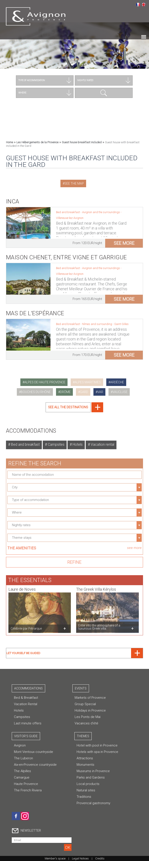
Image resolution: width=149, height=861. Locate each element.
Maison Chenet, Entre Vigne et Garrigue (66, 255)
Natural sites (86, 790)
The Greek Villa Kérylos (96, 587)
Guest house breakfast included (82, 142)
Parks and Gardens (91, 777)
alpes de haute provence (44, 382)
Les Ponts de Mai (88, 717)
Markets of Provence (90, 698)
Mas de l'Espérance (35, 311)
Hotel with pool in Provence (97, 745)
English (143, 4)
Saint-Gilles (121, 322)
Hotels (77, 442)
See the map (74, 183)
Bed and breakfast (25, 442)
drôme (65, 392)
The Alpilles (22, 771)
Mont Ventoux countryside (33, 752)
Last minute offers (27, 723)
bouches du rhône (36, 392)
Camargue (21, 777)
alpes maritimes (88, 382)
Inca (12, 199)
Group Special (85, 704)
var (100, 392)
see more (124, 241)
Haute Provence (26, 784)
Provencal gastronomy (93, 803)
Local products (88, 784)
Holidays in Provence (90, 710)
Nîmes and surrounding (97, 322)
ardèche (117, 382)
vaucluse (120, 392)
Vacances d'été (86, 723)
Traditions (84, 797)
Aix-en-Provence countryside (35, 765)
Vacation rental (102, 442)
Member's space (55, 858)
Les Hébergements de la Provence (37, 142)
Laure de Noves (22, 587)
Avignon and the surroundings (101, 210)
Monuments (85, 765)
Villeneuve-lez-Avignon (69, 216)
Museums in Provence (93, 771)
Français (138, 4)
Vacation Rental (25, 704)
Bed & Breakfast (26, 698)
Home (9, 142)
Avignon (20, 745)
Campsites (55, 442)
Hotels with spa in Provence (97, 752)
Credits (99, 858)
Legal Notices (80, 858)
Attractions (85, 758)
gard (84, 392)
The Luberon (23, 758)
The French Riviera (28, 790)
